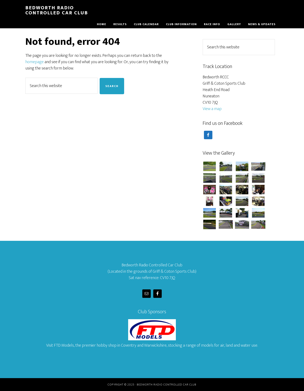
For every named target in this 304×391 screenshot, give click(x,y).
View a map (212, 108)
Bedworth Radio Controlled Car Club (56, 10)
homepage (34, 61)
